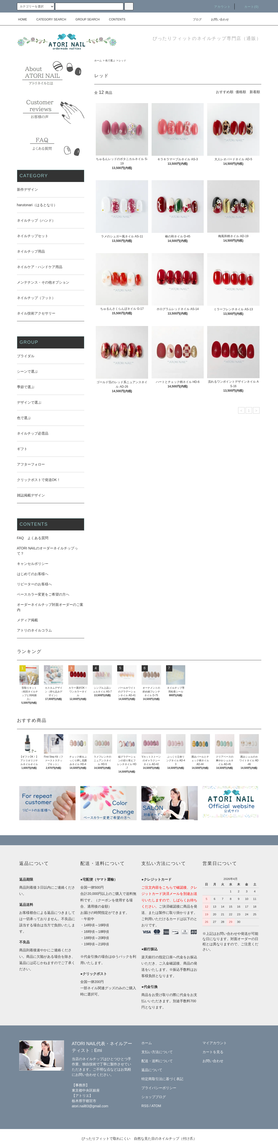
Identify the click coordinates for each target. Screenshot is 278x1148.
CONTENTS (114, 19)
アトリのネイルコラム (34, 630)
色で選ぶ (110, 60)
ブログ (194, 19)
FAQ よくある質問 (32, 538)
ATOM (156, 1106)
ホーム (98, 60)
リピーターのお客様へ (34, 584)
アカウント (219, 6)
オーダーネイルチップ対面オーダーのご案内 (50, 607)
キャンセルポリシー (32, 564)
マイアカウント (214, 1043)
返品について (151, 1070)
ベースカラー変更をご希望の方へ (43, 594)
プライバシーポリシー (158, 1088)
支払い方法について (157, 1052)
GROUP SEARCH (85, 19)
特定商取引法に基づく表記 (162, 1079)
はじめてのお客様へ (32, 574)
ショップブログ (153, 1097)
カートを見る (212, 1052)
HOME (22, 19)
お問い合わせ (217, 19)
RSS (145, 1106)
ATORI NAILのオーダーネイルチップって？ (47, 550)
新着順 (255, 92)
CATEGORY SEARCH (48, 19)
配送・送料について (157, 1061)
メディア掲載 (27, 620)
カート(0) (248, 6)
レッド (122, 60)
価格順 (241, 92)
